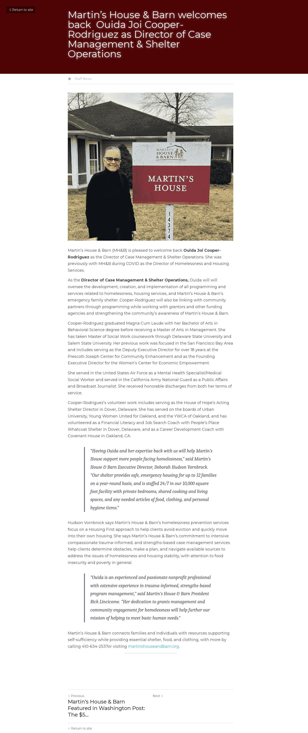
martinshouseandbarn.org (139, 631)
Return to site (21, 10)
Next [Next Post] (161, 681)
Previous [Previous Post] (76, 681)
